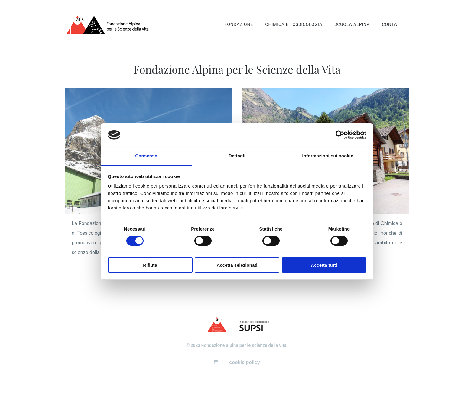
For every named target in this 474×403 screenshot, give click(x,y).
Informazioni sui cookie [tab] (327, 155)
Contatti (393, 24)
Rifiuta (150, 265)
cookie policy (244, 362)
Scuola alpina (352, 24)
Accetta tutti (324, 265)
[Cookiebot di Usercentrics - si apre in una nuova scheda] (339, 134)
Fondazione (238, 24)
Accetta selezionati (236, 265)
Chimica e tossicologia (293, 24)
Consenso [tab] (146, 155)
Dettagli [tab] (237, 155)
